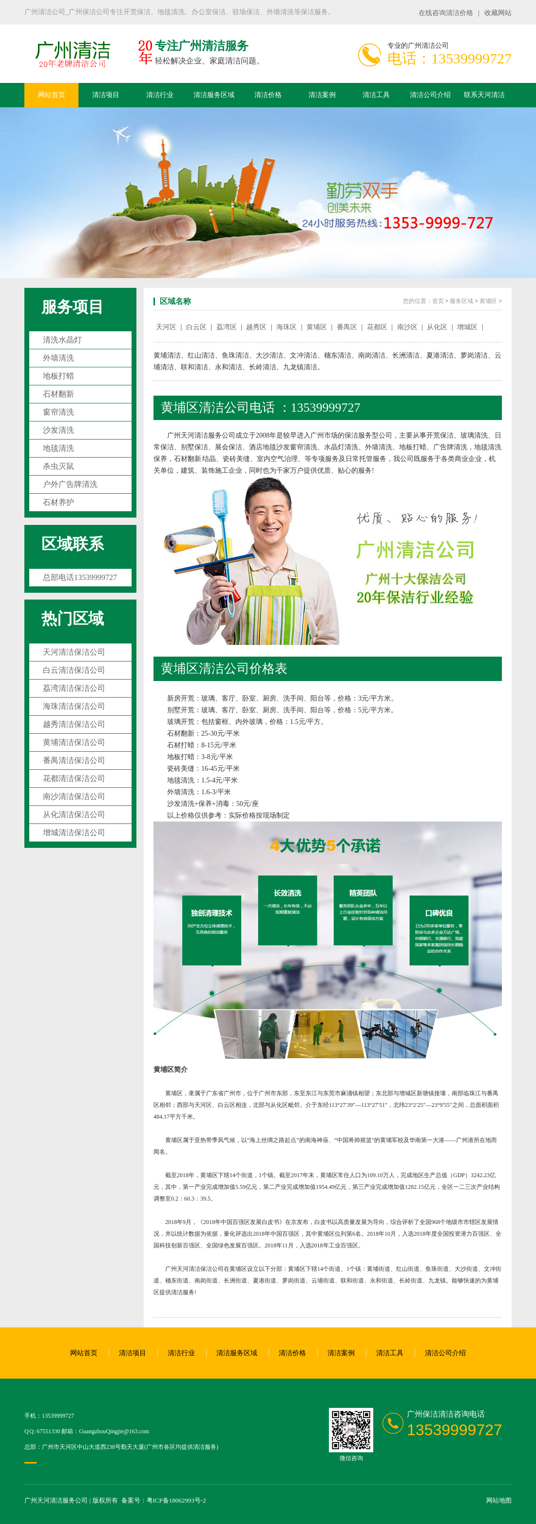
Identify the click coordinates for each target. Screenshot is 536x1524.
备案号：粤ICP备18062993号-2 (163, 1500)
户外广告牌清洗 (70, 484)
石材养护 (58, 502)
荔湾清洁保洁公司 (74, 688)
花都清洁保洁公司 (74, 778)
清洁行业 (159, 95)
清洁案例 (322, 95)
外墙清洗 (58, 358)
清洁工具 (376, 95)
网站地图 (499, 1500)
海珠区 (286, 327)
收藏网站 (498, 13)
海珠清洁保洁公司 (74, 706)
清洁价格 (268, 95)
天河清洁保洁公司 (74, 652)
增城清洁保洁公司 (74, 832)
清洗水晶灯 (62, 340)
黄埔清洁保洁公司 (74, 742)
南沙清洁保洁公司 (74, 796)
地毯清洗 (58, 448)
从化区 (437, 327)
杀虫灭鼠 (58, 466)
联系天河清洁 (484, 95)
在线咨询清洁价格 (446, 13)
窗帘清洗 (58, 412)
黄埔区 (488, 301)
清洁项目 (105, 95)
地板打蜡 (58, 376)
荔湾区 (226, 327)
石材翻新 (58, 394)
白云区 (196, 327)
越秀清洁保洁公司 (74, 724)
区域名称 (175, 301)
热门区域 (72, 618)
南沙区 (407, 327)
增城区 (467, 327)
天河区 (166, 327)
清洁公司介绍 (430, 95)
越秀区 (256, 327)
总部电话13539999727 (80, 577)
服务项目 (72, 307)
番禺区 (347, 327)
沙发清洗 (58, 430)
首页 (438, 301)
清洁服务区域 (213, 95)
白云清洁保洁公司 (74, 670)
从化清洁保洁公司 (74, 814)
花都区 (377, 327)
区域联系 (72, 544)
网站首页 (51, 95)
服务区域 (461, 301)
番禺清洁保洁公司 (74, 760)
